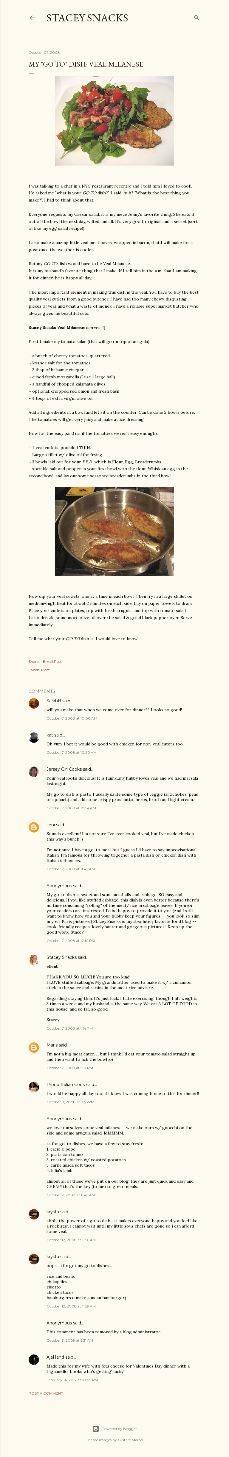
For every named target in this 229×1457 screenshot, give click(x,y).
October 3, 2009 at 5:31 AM (70, 1340)
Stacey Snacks (87, 18)
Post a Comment (46, 1393)
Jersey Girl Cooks (64, 769)
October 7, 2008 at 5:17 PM (70, 1068)
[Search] (196, 16)
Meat (45, 670)
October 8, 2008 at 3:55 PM (70, 1102)
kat (50, 735)
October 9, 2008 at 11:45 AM (71, 1195)
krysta (53, 1211)
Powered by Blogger (114, 1428)
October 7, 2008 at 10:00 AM (72, 718)
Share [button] (33, 661)
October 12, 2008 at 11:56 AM (71, 1240)
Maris (52, 1045)
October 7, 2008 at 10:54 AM (71, 808)
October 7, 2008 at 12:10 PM (71, 940)
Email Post (52, 661)
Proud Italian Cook (66, 1084)
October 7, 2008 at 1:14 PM (70, 1028)
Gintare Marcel (130, 1440)
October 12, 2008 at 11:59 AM (71, 1306)
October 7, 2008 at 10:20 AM (72, 752)
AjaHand (55, 1357)
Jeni (51, 824)
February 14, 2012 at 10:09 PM (72, 1380)
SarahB (54, 701)
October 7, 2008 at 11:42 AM (71, 869)
